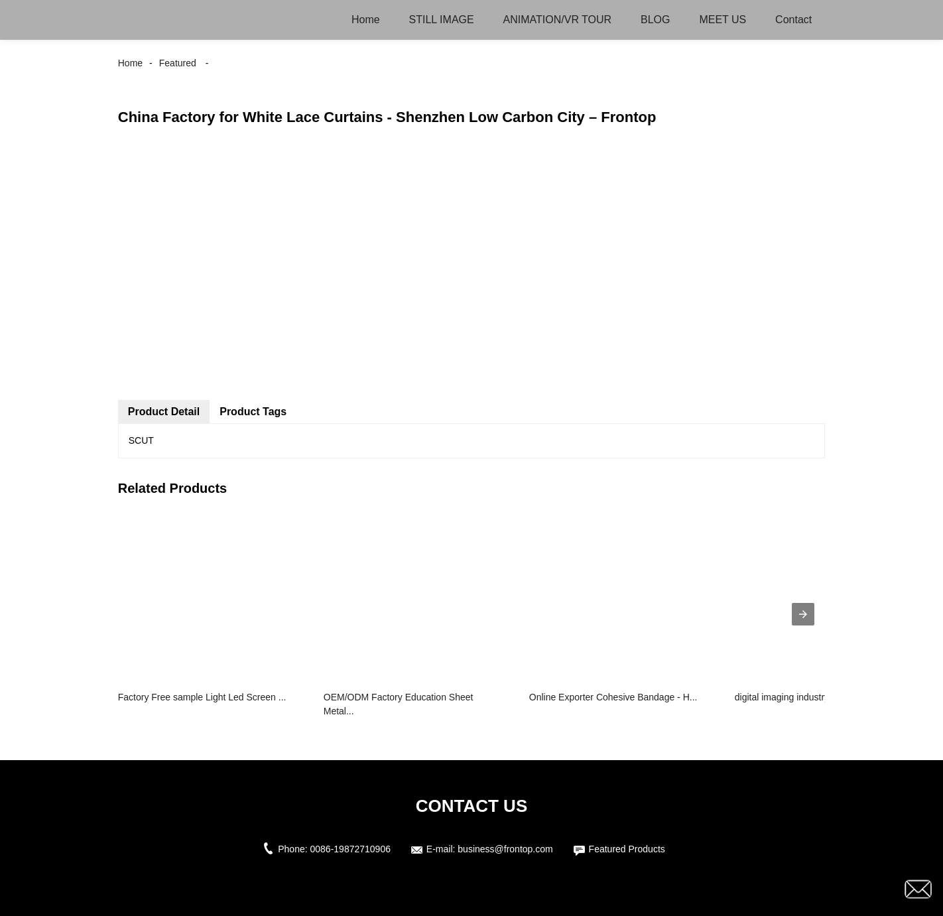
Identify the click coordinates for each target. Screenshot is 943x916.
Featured (177, 63)
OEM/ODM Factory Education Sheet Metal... (398, 704)
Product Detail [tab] (164, 411)
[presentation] (803, 614)
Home (365, 19)
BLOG (655, 19)
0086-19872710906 (350, 849)
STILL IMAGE (441, 19)
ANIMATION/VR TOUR (557, 19)
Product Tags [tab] (253, 411)
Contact (793, 19)
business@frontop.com (505, 849)
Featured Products (627, 849)
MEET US (722, 19)
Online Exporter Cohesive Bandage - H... (613, 697)
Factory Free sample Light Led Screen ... (202, 697)
